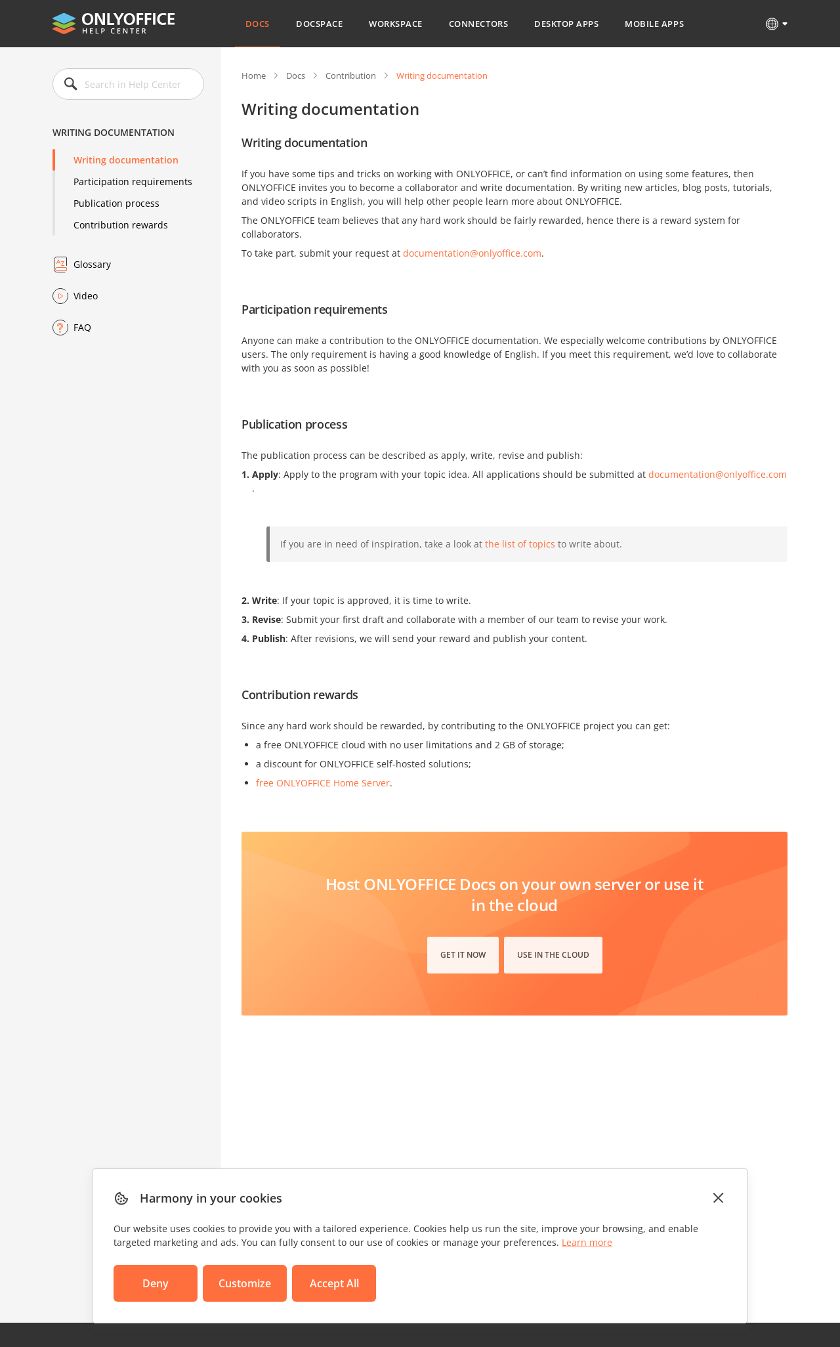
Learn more (587, 1242)
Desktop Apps (566, 24)
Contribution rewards (121, 225)
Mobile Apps (654, 24)
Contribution (351, 75)
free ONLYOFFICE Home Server (323, 783)
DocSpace (319, 24)
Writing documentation (126, 160)
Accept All (334, 1283)
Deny (155, 1283)
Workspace (396, 24)
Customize (245, 1283)
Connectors (478, 24)
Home (254, 75)
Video (86, 295)
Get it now (463, 954)
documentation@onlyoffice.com (472, 253)
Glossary (92, 264)
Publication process (116, 203)
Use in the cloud (553, 954)
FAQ (82, 327)
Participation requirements (133, 181)
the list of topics (520, 544)
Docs (257, 24)
